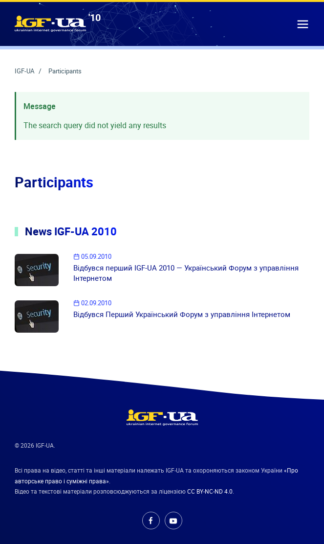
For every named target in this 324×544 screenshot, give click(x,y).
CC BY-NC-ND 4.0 (210, 491)
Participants (65, 71)
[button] (302, 24)
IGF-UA (25, 71)
